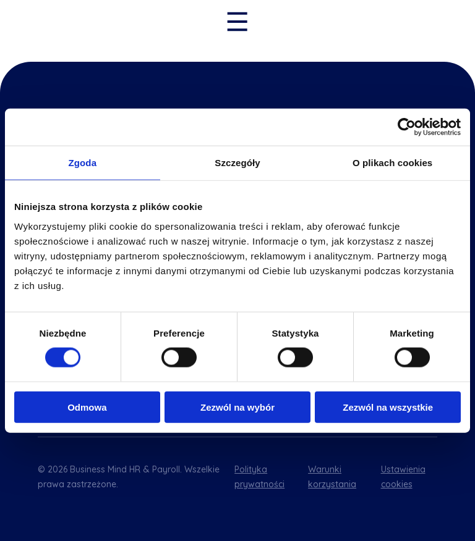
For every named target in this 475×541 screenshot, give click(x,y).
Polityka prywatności (259, 477)
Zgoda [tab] (83, 162)
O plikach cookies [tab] (392, 162)
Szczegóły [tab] (237, 162)
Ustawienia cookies (403, 477)
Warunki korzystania (332, 477)
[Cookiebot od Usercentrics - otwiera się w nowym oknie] (407, 127)
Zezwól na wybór (237, 406)
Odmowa (86, 406)
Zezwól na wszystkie (388, 406)
